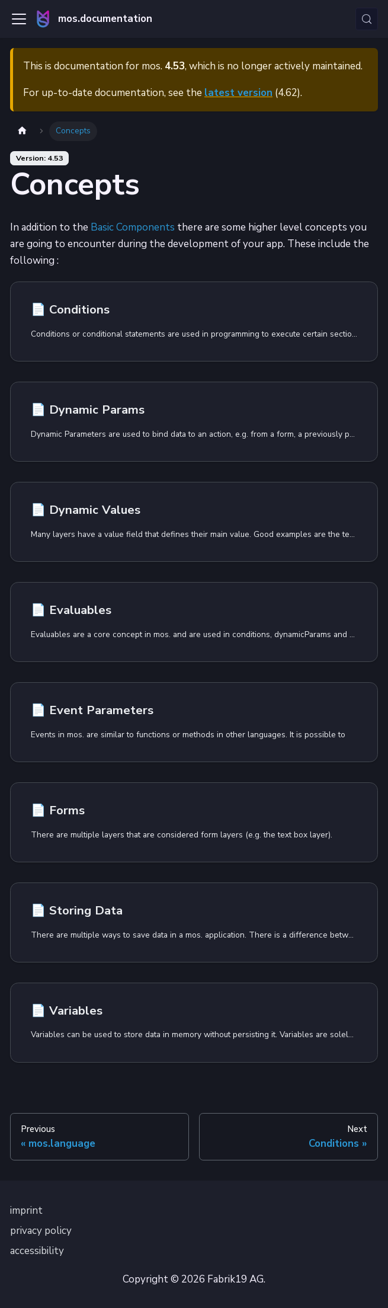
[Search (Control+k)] (366, 19)
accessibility (37, 1251)
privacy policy (41, 1230)
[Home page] (22, 131)
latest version (238, 93)
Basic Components (133, 227)
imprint (26, 1210)
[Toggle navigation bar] (19, 19)
